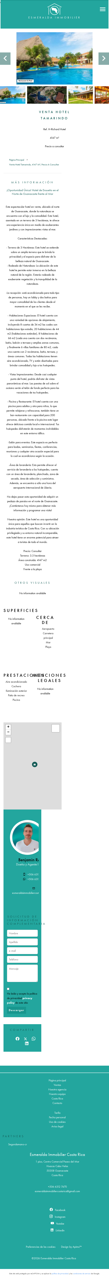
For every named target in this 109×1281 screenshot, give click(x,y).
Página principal (16, 159)
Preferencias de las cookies (40, 1246)
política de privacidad (60, 1273)
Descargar (16, 1010)
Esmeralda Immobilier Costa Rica (57, 1154)
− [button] (8, 732)
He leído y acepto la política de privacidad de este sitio (22, 998)
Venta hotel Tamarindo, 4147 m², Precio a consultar (34, 164)
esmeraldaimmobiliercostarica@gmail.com (34, 893)
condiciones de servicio (81, 1273)
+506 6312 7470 (36, 874)
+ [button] (8, 727)
